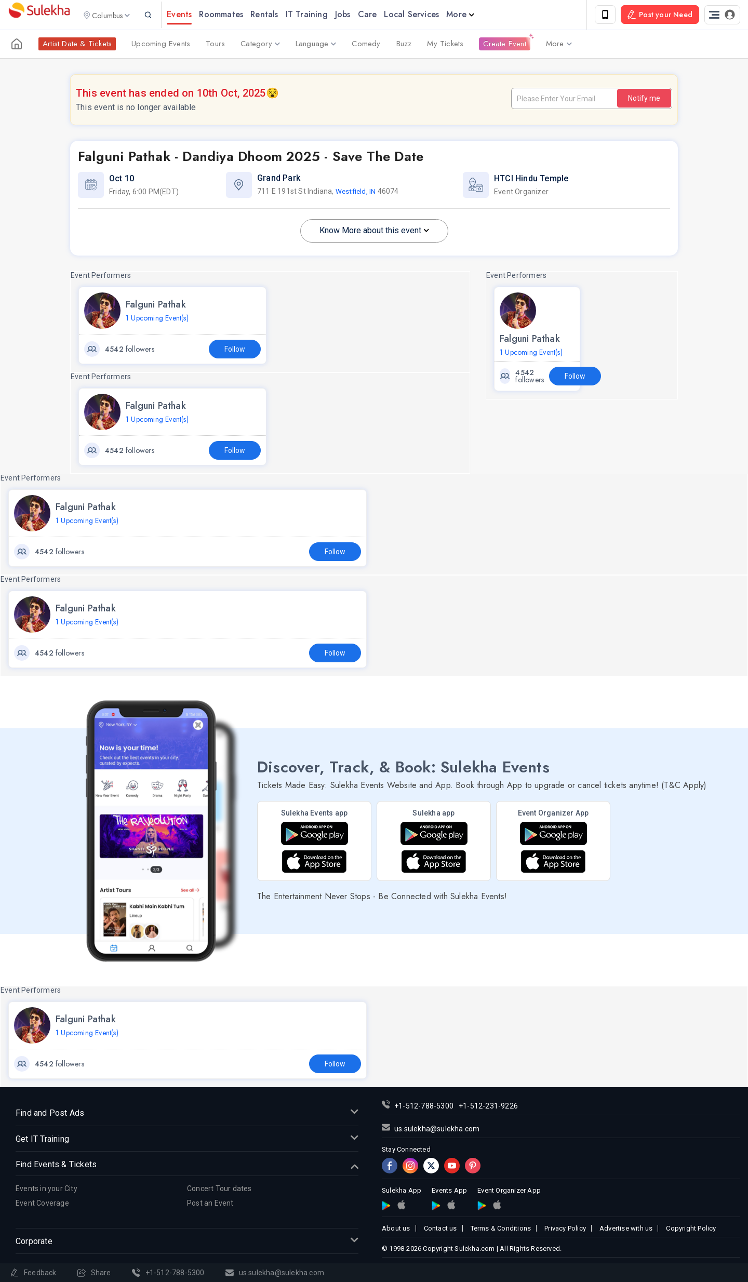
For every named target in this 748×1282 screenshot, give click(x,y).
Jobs (358, 15)
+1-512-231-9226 (488, 1107)
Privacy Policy (565, 1229)
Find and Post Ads (187, 1115)
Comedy (366, 45)
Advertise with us (625, 1229)
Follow (234, 350)
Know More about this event (374, 232)
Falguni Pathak (156, 306)
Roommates (237, 15)
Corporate (187, 1243)
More (476, 15)
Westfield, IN (357, 193)
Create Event (504, 45)
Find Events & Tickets (187, 1166)
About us (396, 1229)
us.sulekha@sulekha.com (436, 1130)
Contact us (440, 1229)
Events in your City (46, 1190)
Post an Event (210, 1205)
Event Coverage (42, 1205)
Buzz (404, 45)
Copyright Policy (691, 1229)
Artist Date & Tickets (77, 45)
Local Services (427, 15)
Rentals (279, 15)
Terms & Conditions (501, 1229)
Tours (215, 45)
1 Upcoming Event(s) (157, 319)
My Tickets (445, 45)
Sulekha (39, 16)
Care (382, 15)
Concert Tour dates (219, 1190)
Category (260, 45)
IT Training (322, 15)
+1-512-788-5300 (423, 1107)
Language (316, 45)
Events (194, 15)
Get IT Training (187, 1141)
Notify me (644, 100)
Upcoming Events (160, 45)
